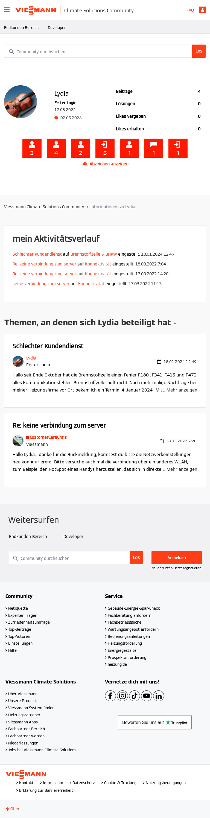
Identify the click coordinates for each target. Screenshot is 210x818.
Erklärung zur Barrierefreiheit (46, 790)
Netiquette (18, 608)
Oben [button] (15, 808)
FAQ (190, 10)
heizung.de (117, 664)
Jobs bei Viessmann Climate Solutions (42, 749)
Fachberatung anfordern (129, 615)
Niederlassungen (23, 743)
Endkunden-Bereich (21, 27)
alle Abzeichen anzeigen (105, 163)
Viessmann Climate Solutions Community (44, 206)
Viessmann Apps (23, 722)
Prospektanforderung (127, 657)
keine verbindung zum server (41, 283)
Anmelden (202, 10)
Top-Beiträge (19, 629)
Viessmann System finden (31, 707)
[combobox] (105, 51)
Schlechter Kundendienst (37, 254)
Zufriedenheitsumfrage (29, 622)
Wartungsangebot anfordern (133, 629)
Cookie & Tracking (120, 782)
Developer (57, 27)
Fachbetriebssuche (124, 622)
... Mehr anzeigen (180, 390)
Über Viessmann (22, 693)
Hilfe (12, 650)
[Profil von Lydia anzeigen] (31, 358)
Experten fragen (22, 615)
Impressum (53, 782)
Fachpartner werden (26, 736)
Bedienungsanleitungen (129, 636)
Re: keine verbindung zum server (44, 264)
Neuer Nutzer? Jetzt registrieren (176, 568)
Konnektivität (98, 264)
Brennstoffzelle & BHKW (94, 254)
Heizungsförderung (125, 643)
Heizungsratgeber (24, 714)
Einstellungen (20, 643)
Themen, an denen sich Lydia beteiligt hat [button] (87, 323)
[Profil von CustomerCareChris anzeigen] (48, 437)
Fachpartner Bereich (26, 728)
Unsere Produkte (23, 700)
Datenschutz (83, 782)
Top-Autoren (19, 636)
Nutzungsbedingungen (166, 782)
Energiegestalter (123, 650)
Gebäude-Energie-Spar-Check (134, 608)
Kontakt (26, 782)
